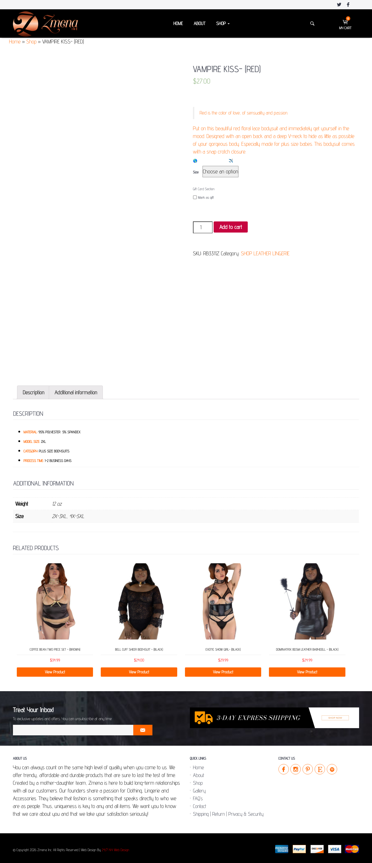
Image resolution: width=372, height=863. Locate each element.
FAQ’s (198, 796)
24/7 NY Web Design (115, 848)
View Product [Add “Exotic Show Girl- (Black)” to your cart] (223, 669)
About (199, 23)
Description (33, 390)
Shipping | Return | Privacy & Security (228, 812)
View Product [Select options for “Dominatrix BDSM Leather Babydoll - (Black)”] (307, 669)
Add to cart (230, 227)
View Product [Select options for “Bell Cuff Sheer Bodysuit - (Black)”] (139, 669)
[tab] (33, 390)
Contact (199, 804)
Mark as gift (203, 197)
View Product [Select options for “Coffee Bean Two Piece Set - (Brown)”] (55, 669)
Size (196, 172)
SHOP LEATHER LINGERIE (265, 253)
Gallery (199, 788)
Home (178, 23)
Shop (223, 23)
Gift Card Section (203, 189)
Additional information (76, 390)
